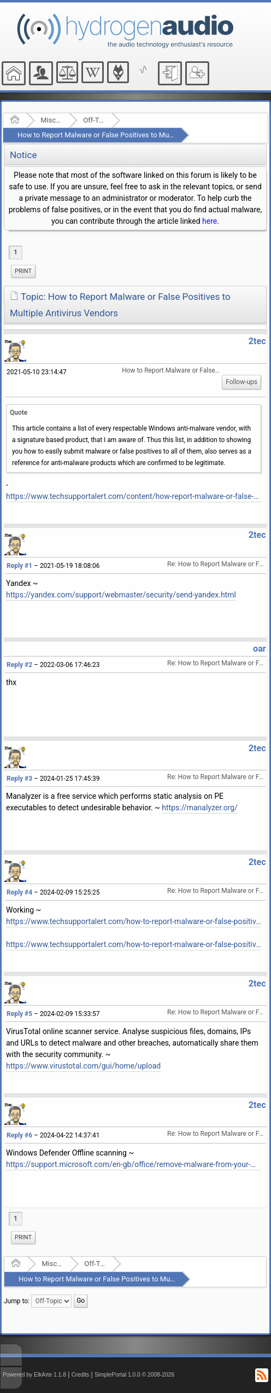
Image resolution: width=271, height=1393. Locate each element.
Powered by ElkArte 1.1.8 (34, 1375)
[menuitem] (23, 271)
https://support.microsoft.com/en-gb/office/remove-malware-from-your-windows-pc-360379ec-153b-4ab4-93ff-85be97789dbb (133, 1164)
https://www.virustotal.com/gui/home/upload (83, 1065)
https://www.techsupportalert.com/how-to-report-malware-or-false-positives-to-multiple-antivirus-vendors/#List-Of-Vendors (133, 944)
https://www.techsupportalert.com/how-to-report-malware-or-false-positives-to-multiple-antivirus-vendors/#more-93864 (133, 921)
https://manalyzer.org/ (200, 807)
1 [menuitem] (15, 252)
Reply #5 (19, 1014)
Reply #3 (19, 778)
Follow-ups (241, 382)
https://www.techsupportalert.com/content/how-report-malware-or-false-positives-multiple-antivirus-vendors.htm (133, 496)
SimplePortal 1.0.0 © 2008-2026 (134, 1375)
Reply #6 (19, 1135)
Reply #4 (19, 892)
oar (259, 648)
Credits (81, 1375)
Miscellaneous (51, 120)
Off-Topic (93, 120)
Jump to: (17, 1301)
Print (23, 271)
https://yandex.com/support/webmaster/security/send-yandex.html (121, 594)
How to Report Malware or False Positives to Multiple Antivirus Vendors (129, 135)
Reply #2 (19, 665)
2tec (257, 341)
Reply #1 (19, 566)
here (209, 221)
